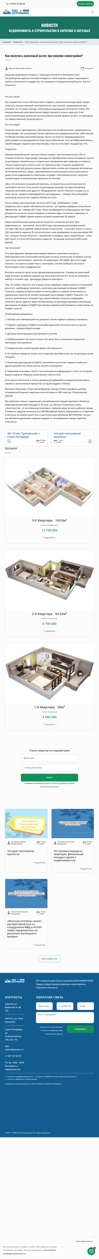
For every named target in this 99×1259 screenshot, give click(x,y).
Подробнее (49, 537)
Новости (17, 42)
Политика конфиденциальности (19, 1076)
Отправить (80, 1029)
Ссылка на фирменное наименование (22, 1079)
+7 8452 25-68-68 (17, 3)
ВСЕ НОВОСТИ (49, 958)
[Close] (62, 1247)
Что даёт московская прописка (67, 435)
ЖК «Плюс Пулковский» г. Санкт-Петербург (24, 435)
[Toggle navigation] (92, 12)
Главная (6, 42)
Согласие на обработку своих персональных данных (56, 1076)
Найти (49, 777)
